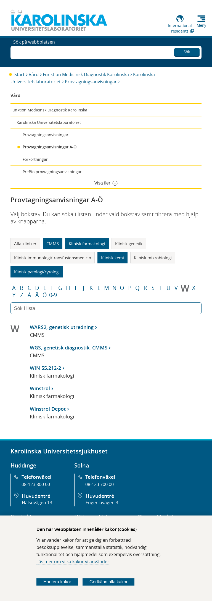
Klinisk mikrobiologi (153, 257)
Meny (201, 25)
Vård (34, 74)
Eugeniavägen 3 (102, 503)
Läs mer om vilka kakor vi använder (72, 562)
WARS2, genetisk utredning (62, 327)
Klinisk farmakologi (87, 243)
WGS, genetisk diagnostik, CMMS (68, 347)
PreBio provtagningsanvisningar (52, 171)
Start (19, 74)
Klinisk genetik (128, 243)
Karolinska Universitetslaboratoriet (49, 122)
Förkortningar (35, 159)
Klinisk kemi (112, 257)
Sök (187, 51)
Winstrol (40, 388)
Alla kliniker (25, 243)
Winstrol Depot (48, 408)
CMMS (52, 243)
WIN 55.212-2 (45, 368)
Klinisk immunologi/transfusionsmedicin (52, 257)
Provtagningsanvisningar (91, 82)
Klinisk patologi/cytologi (37, 271)
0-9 (53, 295)
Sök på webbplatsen (34, 52)
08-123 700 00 (99, 484)
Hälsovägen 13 (37, 503)
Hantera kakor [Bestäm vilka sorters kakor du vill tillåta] (57, 581)
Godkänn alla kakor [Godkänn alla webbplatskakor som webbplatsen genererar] (108, 581)
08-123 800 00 (36, 484)
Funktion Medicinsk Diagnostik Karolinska (86, 74)
